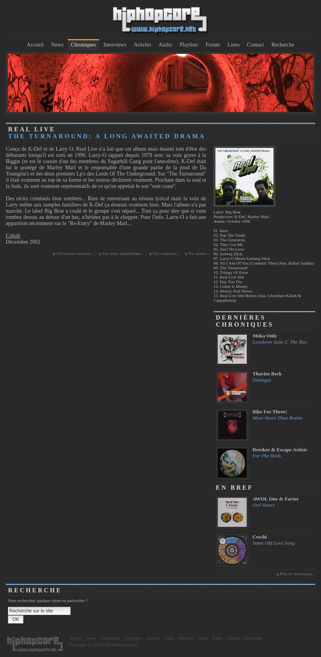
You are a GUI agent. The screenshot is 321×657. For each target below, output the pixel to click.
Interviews (115, 45)
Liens (233, 45)
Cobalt (13, 236)
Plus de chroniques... (297, 573)
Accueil (35, 45)
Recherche (282, 45)
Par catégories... (166, 253)
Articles (142, 45)
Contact (255, 45)
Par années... (199, 253)
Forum (212, 45)
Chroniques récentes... (75, 253)
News (57, 45)
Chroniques (83, 45)
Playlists (188, 45)
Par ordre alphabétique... (123, 253)
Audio (165, 45)
